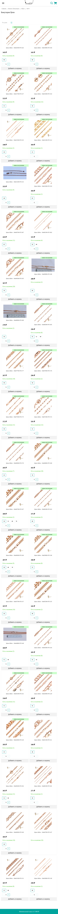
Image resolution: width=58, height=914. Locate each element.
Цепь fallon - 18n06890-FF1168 (43, 463)
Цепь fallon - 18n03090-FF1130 (43, 878)
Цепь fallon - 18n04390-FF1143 (43, 647)
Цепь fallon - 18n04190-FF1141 (15, 693)
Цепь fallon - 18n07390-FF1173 (15, 417)
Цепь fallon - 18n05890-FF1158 (43, 555)
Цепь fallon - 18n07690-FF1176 (43, 371)
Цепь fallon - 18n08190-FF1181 (43, 786)
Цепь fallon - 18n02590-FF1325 (15, 48)
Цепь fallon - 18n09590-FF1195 (15, 278)
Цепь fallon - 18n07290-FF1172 (43, 417)
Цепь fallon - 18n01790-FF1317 (15, 94)
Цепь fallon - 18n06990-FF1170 (15, 463)
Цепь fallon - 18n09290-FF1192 (15, 786)
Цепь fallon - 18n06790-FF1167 (15, 509)
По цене (4, 22)
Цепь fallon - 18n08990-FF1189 (15, 320)
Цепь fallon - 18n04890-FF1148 (15, 643)
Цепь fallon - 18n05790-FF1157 (15, 601)
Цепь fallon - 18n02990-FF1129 (43, 693)
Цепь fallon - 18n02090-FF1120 (15, 740)
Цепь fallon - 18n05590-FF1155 (43, 601)
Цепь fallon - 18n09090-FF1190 (43, 274)
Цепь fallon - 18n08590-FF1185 (43, 324)
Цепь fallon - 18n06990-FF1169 (15, 832)
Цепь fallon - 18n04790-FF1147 (43, 832)
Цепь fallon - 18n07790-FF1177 (15, 371)
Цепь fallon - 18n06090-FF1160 (15, 555)
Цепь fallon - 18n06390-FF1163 (43, 509)
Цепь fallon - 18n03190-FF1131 (15, 878)
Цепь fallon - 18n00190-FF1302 (43, 232)
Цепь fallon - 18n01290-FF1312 (43, 140)
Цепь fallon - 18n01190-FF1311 (43, 740)
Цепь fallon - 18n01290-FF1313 (15, 182)
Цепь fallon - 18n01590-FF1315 (15, 140)
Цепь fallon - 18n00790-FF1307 (15, 232)
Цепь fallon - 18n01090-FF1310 (43, 186)
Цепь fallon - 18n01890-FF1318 (43, 48)
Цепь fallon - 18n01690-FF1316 (43, 94)
